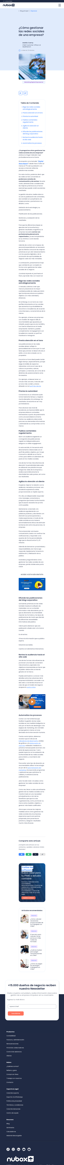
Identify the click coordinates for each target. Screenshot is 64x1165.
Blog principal (23, 11)
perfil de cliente (35, 382)
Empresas (34, 11)
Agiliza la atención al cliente (32, 125)
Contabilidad (10, 1030)
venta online (31, 683)
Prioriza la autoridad (29, 116)
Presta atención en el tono (31, 112)
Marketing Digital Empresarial (34, 82)
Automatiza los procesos (31, 139)
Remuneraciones (12, 1038)
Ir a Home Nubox (7, 1)
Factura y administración (15, 1034)
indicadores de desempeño (28, 737)
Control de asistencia (14, 1046)
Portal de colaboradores (15, 1042)
